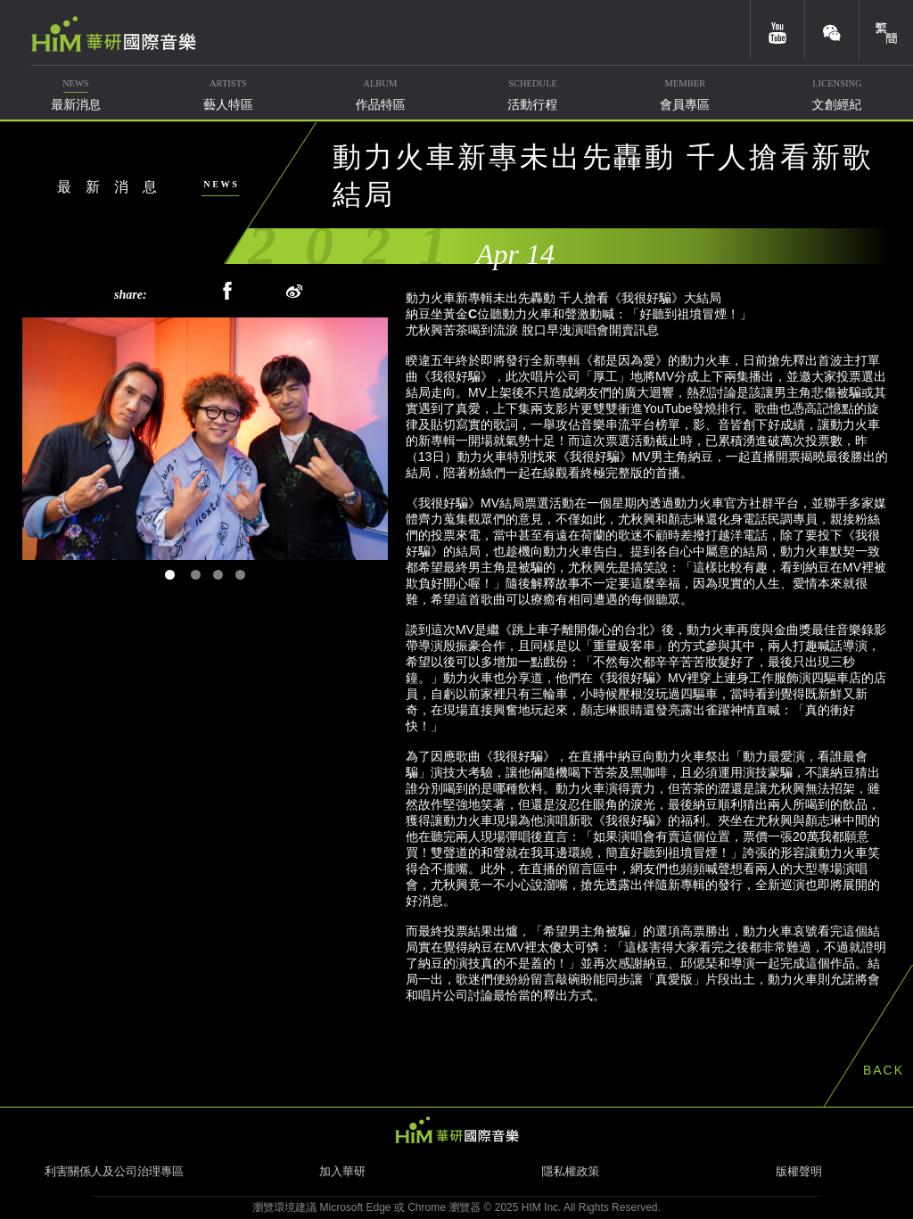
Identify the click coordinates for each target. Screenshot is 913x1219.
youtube (777, 30)
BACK (883, 1070)
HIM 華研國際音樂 (456, 1129)
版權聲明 (799, 1171)
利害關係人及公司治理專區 (114, 1171)
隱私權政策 (571, 1171)
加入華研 (342, 1171)
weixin (832, 30)
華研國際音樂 (113, 34)
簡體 (886, 30)
